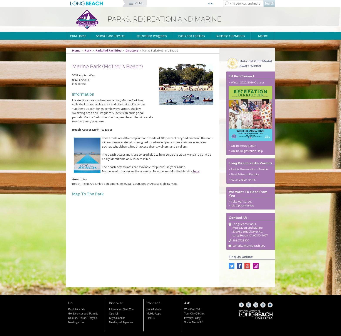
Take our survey (241, 201)
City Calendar (117, 317)
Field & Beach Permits (245, 174)
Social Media (154, 309)
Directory (132, 50)
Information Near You (121, 309)
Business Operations (230, 36)
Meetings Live (76, 322)
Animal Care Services (110, 36)
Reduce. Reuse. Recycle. (83, 317)
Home (76, 50)
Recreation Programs (152, 36)
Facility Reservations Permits (250, 169)
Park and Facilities (108, 50)
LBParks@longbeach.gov (249, 246)
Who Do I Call (192, 309)
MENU (139, 3)
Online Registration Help (247, 151)
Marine (263, 36)
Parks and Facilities (191, 36)
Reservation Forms (243, 179)
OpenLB (114, 313)
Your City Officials (194, 313)
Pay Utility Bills (76, 309)
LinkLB (151, 317)
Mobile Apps (154, 313)
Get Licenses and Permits (83, 313)
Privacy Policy (192, 317)
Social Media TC (193, 322)
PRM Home (78, 36)
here (195, 171)
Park (88, 50)
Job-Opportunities (242, 205)
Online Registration (243, 146)
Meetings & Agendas (121, 322)
